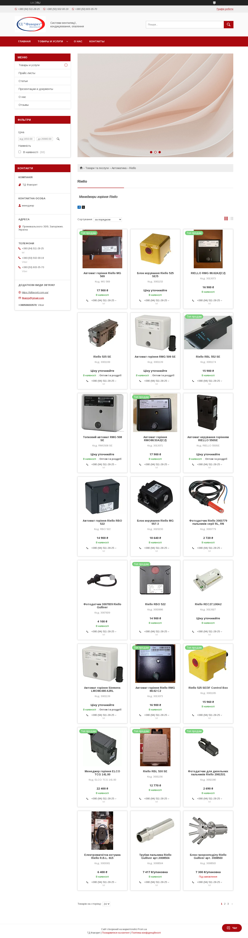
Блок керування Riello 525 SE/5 (155, 275)
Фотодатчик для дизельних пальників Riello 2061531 (208, 773)
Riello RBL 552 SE (208, 356)
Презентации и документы (36, 89)
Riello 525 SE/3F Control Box (208, 687)
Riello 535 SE (102, 356)
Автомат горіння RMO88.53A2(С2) (155, 439)
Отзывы (24, 104)
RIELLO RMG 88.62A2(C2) (208, 273)
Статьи (23, 81)
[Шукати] (228, 24)
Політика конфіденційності (146, 932)
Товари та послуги (97, 168)
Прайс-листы (27, 73)
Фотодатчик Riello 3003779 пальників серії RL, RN (208, 522)
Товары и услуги (50, 41)
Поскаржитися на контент (116, 932)
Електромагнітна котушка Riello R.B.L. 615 (102, 856)
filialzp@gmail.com (33, 297)
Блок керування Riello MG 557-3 (155, 522)
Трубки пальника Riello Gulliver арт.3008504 (155, 856)
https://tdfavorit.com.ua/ (35, 292)
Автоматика (119, 168)
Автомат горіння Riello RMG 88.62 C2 (155, 689)
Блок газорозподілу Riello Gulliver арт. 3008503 (208, 856)
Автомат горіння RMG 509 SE (155, 356)
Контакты (96, 41)
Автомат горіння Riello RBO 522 (102, 522)
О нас (78, 41)
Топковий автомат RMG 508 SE (102, 439)
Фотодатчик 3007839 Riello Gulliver (102, 606)
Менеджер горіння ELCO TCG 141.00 (102, 773)
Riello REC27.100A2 (208, 604)
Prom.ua (142, 929)
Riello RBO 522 (155, 604)
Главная (24, 41)
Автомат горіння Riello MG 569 (102, 275)
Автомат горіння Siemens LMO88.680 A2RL (102, 689)
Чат (232, 928)
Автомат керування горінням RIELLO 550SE (208, 439)
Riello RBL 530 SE (155, 771)
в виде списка (231, 219)
